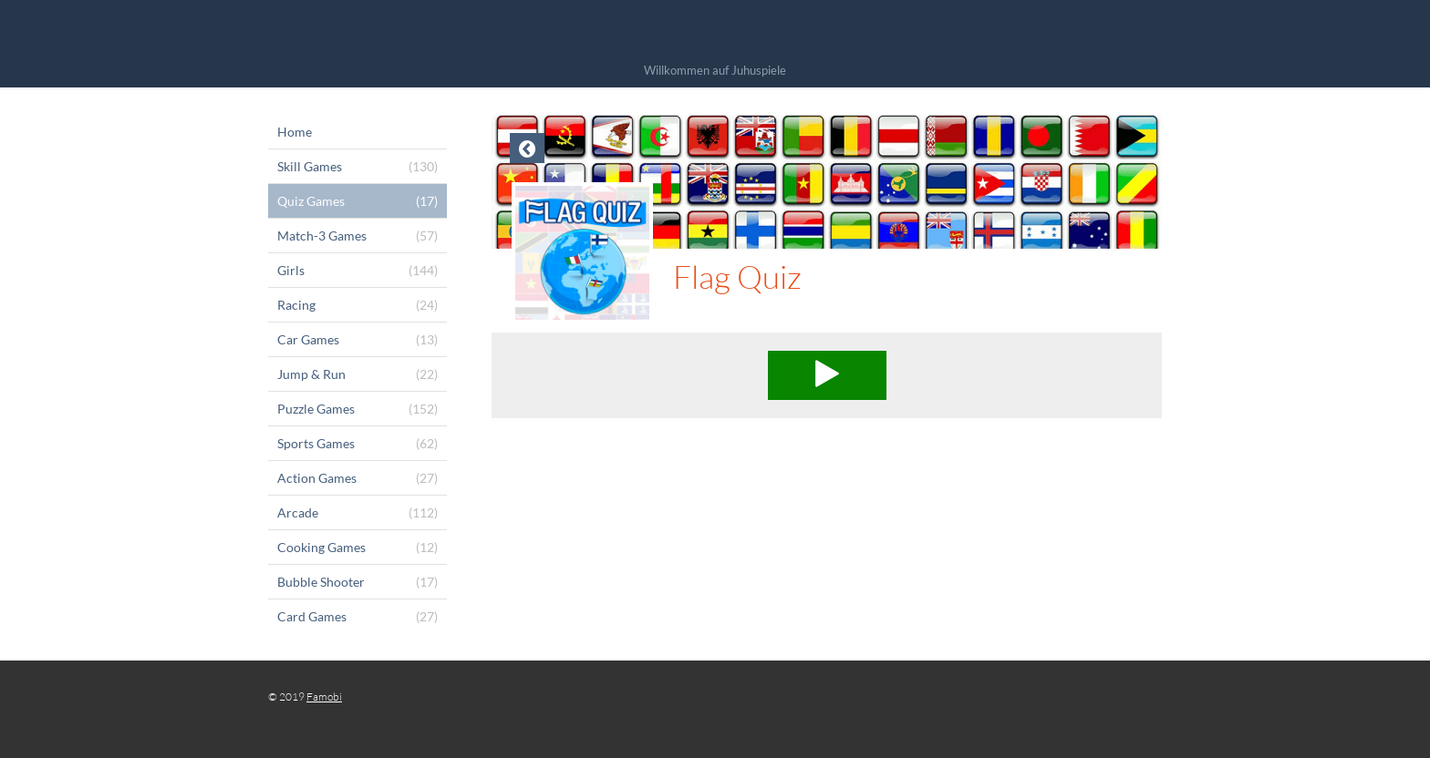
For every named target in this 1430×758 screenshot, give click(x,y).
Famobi (324, 696)
